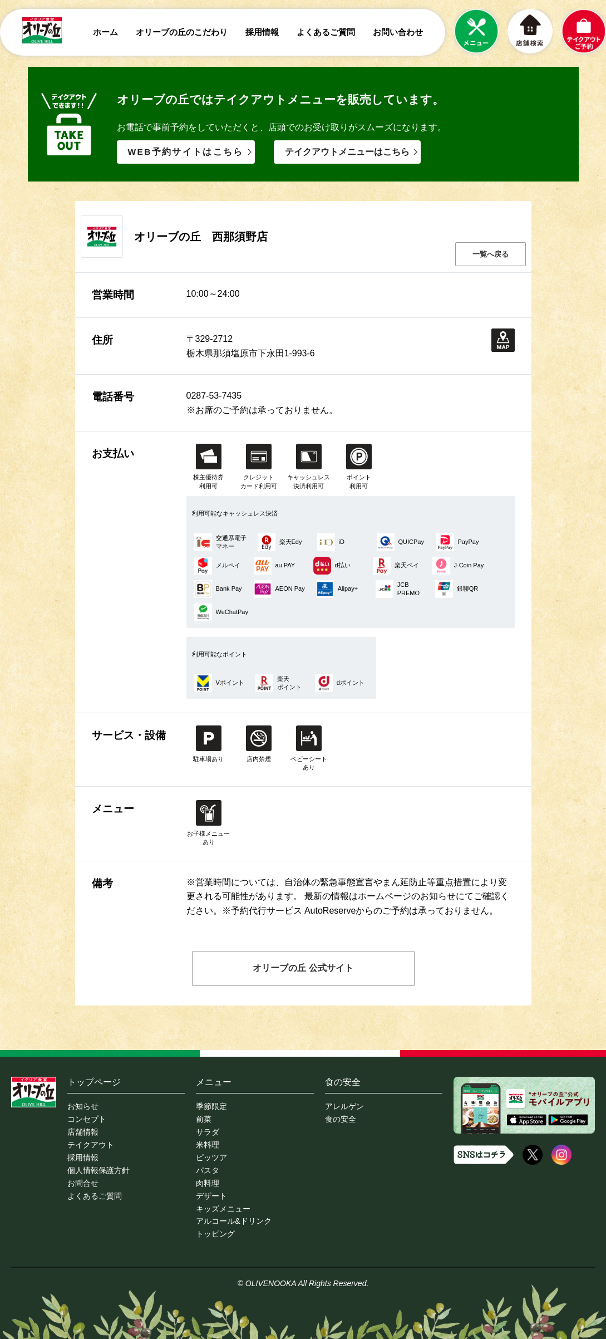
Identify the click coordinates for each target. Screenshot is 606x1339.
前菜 (203, 1119)
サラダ (207, 1131)
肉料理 (207, 1180)
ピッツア (211, 1156)
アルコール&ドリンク (233, 1217)
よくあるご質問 (326, 32)
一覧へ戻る (490, 255)
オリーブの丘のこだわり (182, 32)
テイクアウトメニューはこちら (348, 152)
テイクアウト (90, 1144)
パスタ (207, 1168)
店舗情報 (82, 1131)
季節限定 (211, 1107)
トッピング (215, 1229)
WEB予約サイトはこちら (186, 152)
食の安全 (343, 1082)
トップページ (94, 1082)
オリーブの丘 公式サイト (303, 968)
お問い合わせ (398, 32)
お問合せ (82, 1180)
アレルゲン (344, 1107)
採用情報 (262, 32)
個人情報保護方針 (98, 1168)
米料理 (207, 1144)
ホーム (105, 32)
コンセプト (86, 1119)
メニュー (213, 1082)
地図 (503, 340)
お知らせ (82, 1107)
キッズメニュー (223, 1205)
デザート (211, 1193)
